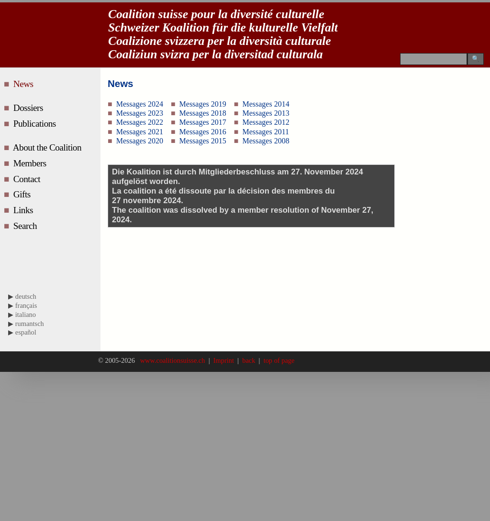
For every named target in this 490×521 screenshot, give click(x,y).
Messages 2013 (265, 113)
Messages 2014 (265, 104)
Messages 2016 (202, 132)
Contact (28, 179)
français (26, 305)
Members (30, 163)
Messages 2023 (139, 113)
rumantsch (29, 323)
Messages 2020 (139, 141)
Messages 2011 (265, 132)
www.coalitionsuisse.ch (173, 360)
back (249, 360)
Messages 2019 (202, 104)
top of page (277, 360)
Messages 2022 (139, 122)
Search (26, 226)
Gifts (23, 194)
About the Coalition (48, 147)
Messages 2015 (202, 141)
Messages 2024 (139, 104)
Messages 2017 (202, 122)
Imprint (224, 360)
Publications (35, 124)
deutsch (25, 296)
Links (24, 210)
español (25, 332)
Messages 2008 (265, 141)
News (25, 84)
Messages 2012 (265, 122)
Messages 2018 (202, 113)
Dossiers (29, 108)
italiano (25, 314)
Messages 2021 (139, 132)
